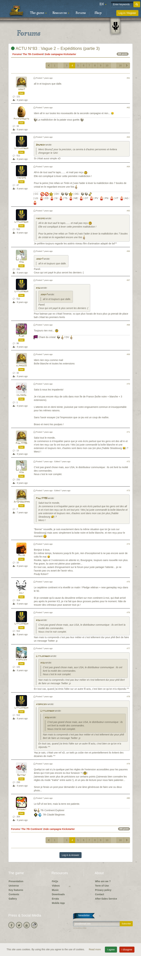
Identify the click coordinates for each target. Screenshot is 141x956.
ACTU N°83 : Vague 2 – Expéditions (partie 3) (55, 48)
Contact (99, 894)
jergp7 (21, 89)
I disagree (127, 949)
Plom (21, 336)
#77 (128, 648)
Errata (55, 898)
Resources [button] (61, 13)
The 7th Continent (33, 54)
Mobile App (58, 903)
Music (55, 890)
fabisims (21, 178)
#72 (128, 461)
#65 (128, 211)
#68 (128, 325)
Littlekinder (21, 148)
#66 (128, 251)
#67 (128, 280)
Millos (21, 555)
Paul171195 (21, 443)
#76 (128, 612)
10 (107, 65)
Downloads (58, 894)
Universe (14, 885)
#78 (128, 696)
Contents (14, 894)
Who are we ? (103, 881)
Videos (56, 885)
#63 (128, 137)
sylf (21, 593)
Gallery (13, 898)
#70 (128, 384)
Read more (95, 949)
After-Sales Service (106, 898)
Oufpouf (21, 775)
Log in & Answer (70, 855)
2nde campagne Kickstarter (60, 54)
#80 (128, 798)
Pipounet (21, 809)
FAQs (55, 881)
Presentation (16, 881)
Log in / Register (127, 13)
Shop (98, 13)
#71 (128, 432)
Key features (16, 890)
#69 (128, 354)
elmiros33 (21, 365)
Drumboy (40, 145)
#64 (128, 167)
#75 (128, 582)
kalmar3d (21, 395)
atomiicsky (21, 659)
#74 (128, 544)
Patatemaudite (21, 119)
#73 (128, 490)
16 (120, 65)
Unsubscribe (80, 928)
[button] (103, 4)
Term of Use (102, 885)
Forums (81, 13)
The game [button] (38, 13)
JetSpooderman (21, 502)
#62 (128, 107)
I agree (111, 949)
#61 (128, 78)
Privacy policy (103, 890)
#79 (128, 764)
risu (21, 262)
